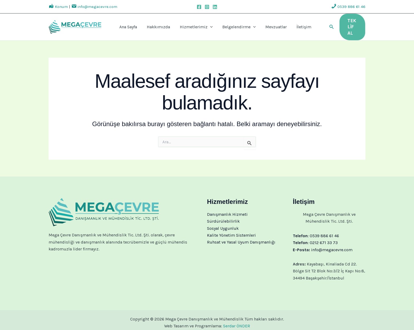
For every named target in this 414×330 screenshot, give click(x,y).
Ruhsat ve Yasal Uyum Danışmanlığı (241, 237)
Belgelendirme (228, 25)
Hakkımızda (156, 24)
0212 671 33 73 (324, 237)
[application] (203, 25)
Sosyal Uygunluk (223, 223)
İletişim (284, 24)
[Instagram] (207, 6)
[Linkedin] (215, 6)
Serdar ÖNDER (236, 321)
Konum (58, 6)
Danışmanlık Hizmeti (227, 209)
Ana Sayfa (131, 24)
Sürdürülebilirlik (223, 216)
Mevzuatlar (261, 24)
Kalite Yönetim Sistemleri (231, 230)
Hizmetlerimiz (189, 25)
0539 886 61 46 (348, 6)
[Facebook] (199, 6)
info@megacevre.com (94, 6)
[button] (320, 24)
